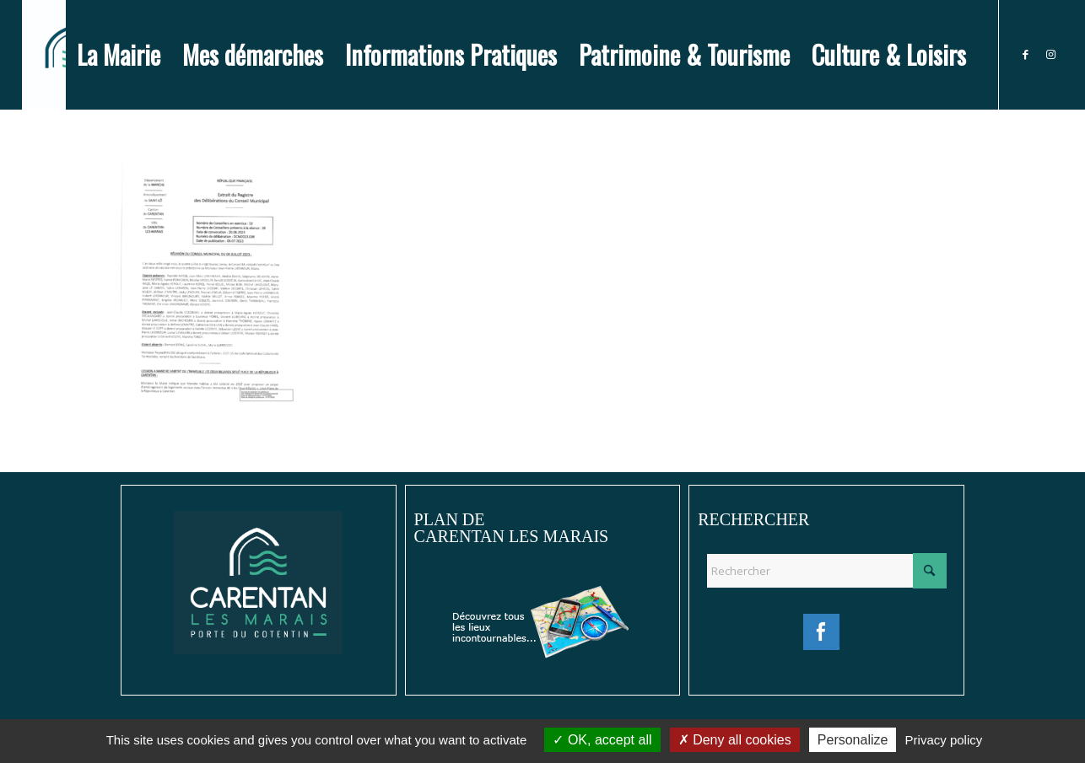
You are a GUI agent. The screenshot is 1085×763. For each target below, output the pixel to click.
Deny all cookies (734, 740)
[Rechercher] (826, 570)
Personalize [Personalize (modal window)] (853, 740)
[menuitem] (118, 55)
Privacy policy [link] (944, 740)
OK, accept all (602, 740)
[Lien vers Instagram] (1050, 54)
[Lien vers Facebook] (1025, 54)
